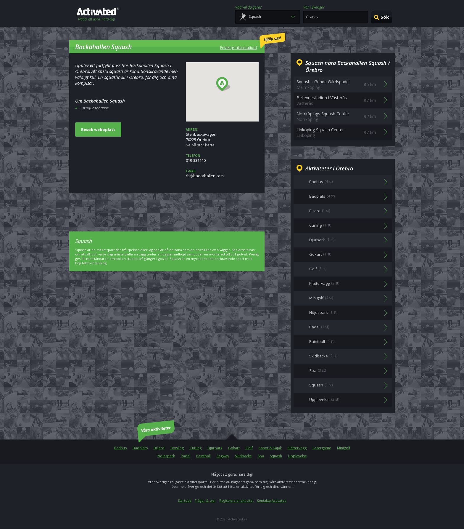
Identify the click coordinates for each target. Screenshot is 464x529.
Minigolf (343, 447)
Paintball (203, 455)
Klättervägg (297, 447)
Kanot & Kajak (270, 447)
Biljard (159, 447)
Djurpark (214, 447)
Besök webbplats (98, 129)
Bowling (177, 447)
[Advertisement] (167, 208)
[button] (223, 84)
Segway (223, 455)
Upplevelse (297, 455)
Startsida (184, 500)
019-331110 (222, 158)
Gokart (234, 447)
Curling (196, 447)
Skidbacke (243, 455)
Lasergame (321, 447)
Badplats (140, 447)
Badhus (120, 447)
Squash (276, 455)
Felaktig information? (252, 41)
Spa (261, 455)
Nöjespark (166, 455)
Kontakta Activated (271, 500)
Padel (185, 455)
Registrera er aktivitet (236, 500)
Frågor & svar (205, 500)
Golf (249, 447)
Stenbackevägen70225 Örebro (222, 137)
